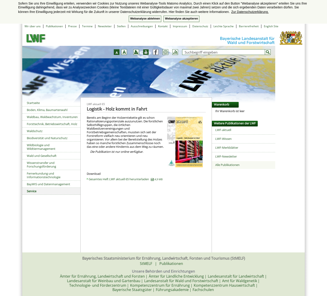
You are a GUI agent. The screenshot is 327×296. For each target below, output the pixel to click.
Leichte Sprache (223, 26)
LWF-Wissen (223, 139)
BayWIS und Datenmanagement (48, 184)
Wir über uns (33, 26)
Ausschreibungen (142, 26)
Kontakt (163, 26)
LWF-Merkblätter (226, 148)
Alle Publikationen (227, 165)
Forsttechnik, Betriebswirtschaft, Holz (52, 124)
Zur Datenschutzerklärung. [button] (250, 12)
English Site (271, 26)
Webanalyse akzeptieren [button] (181, 18)
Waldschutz (34, 131)
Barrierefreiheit (249, 26)
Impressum (180, 26)
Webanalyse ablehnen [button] (145, 18)
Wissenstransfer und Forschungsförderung (41, 164)
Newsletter (105, 26)
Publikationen (54, 26)
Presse (72, 26)
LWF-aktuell (223, 130)
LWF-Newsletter (226, 156)
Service (31, 191)
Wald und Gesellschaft (42, 156)
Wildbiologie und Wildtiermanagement (41, 147)
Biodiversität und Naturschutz (47, 138)
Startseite (33, 103)
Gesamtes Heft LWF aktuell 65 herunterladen (126, 179)
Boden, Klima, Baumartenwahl (47, 110)
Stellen (121, 26)
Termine (87, 26)
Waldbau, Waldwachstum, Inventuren (52, 117)
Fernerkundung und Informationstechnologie (43, 175)
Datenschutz (200, 26)
